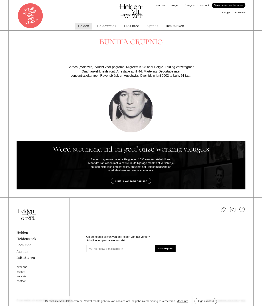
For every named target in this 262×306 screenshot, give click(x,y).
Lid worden (239, 12)
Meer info (182, 301)
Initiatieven (26, 257)
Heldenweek (26, 239)
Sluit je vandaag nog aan (131, 181)
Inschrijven (165, 248)
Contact (204, 5)
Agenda (22, 251)
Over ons (160, 5)
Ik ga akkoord (205, 301)
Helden (22, 232)
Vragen (175, 5)
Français (189, 5)
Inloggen (226, 12)
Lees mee (24, 245)
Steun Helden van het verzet (228, 5)
